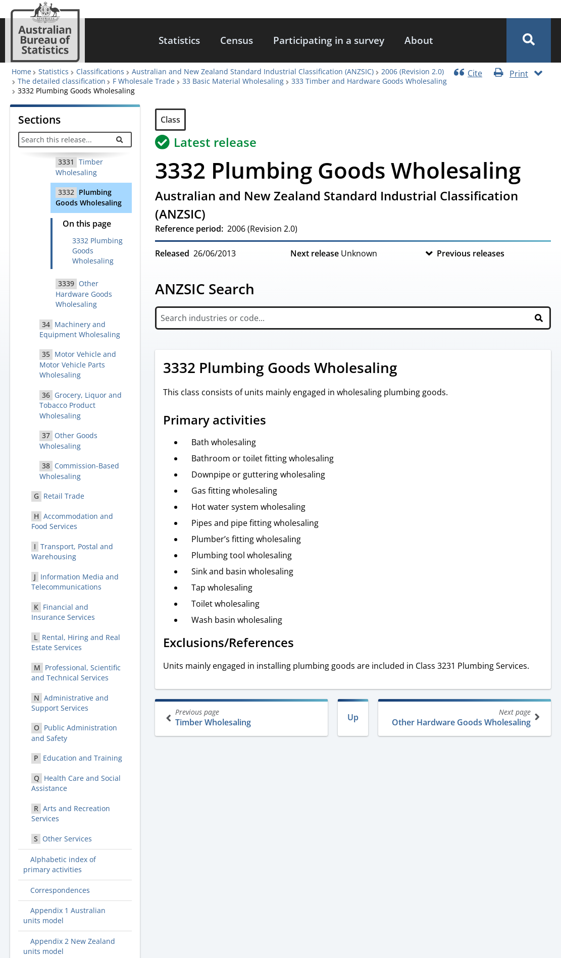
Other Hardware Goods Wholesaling (463, 717)
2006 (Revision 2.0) (412, 71)
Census (236, 40)
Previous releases (470, 253)
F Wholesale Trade (144, 81)
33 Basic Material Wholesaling (233, 81)
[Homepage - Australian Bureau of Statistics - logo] (45, 32)
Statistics (179, 40)
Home (21, 71)
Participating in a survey (328, 40)
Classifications (100, 71)
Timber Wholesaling (242, 717)
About (418, 40)
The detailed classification (62, 81)
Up (353, 717)
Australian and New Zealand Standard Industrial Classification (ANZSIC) (253, 71)
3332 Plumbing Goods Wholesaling (97, 251)
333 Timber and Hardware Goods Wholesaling (369, 81)
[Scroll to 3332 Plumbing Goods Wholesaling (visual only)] (408, 369)
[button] (528, 40)
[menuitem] (179, 40)
